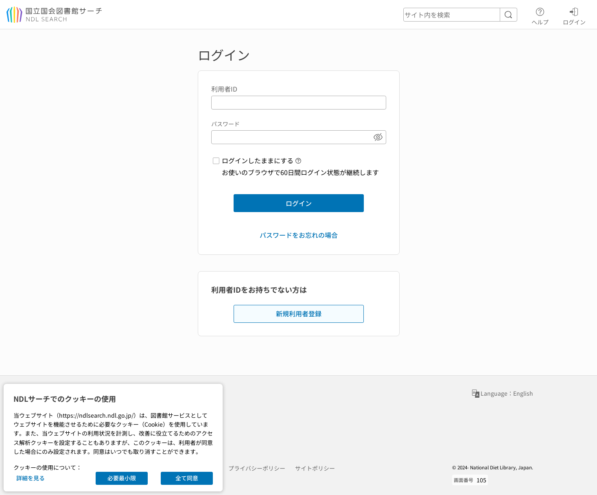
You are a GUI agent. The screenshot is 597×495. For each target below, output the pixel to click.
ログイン (574, 15)
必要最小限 (121, 478)
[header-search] (460, 15)
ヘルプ (540, 15)
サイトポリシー (315, 468)
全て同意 (186, 478)
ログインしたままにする (257, 160)
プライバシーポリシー (256, 468)
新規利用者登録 (298, 313)
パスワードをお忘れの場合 (299, 235)
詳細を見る (30, 478)
